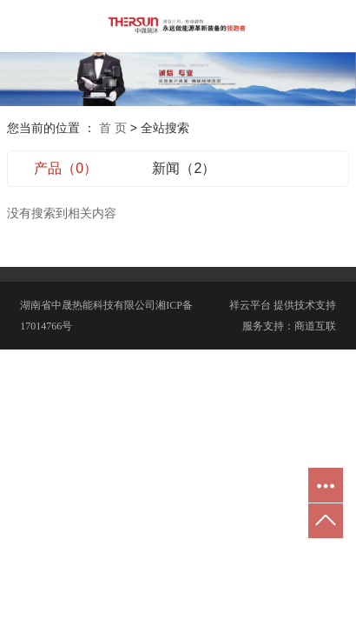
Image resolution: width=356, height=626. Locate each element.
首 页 (113, 128)
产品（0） (65, 168)
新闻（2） (183, 168)
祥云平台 (250, 305)
